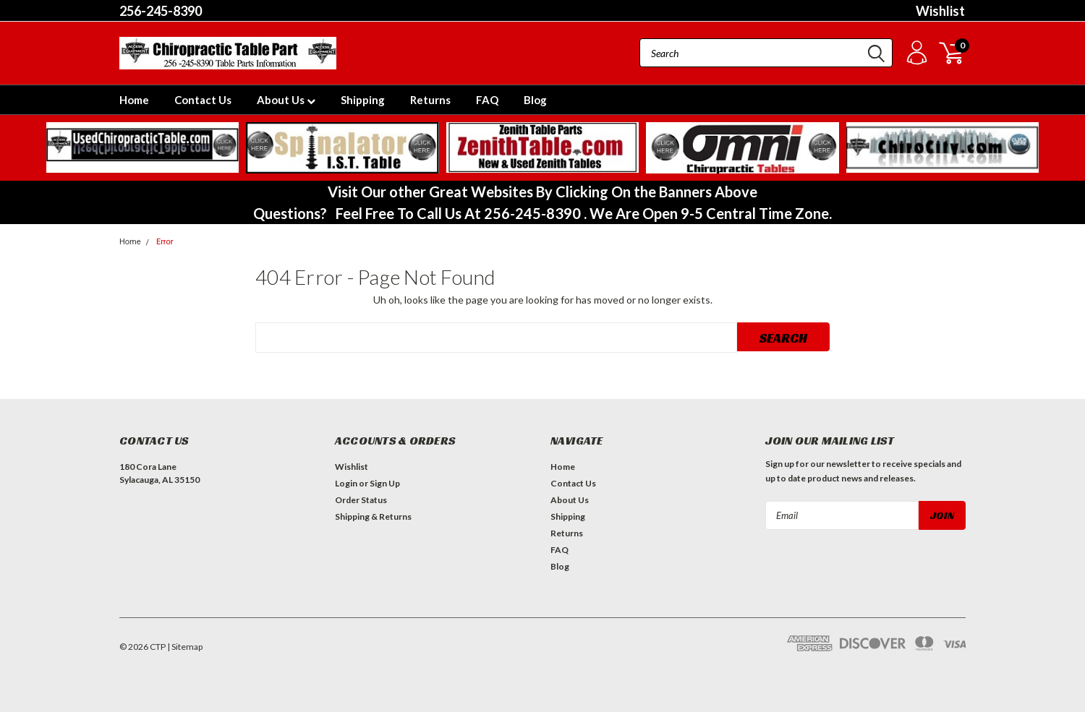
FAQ (487, 99)
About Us (286, 99)
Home (134, 99)
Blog (535, 99)
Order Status (361, 499)
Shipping (363, 99)
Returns (430, 99)
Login (346, 483)
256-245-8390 (160, 11)
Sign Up (385, 483)
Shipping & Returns (373, 516)
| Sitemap (185, 646)
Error (165, 241)
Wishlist (940, 11)
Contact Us (202, 99)
